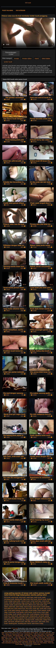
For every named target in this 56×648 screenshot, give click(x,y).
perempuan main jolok (35, 618)
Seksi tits (16, 640)
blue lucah (34, 599)
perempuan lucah (21, 618)
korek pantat (45, 607)
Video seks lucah (17, 632)
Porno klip (25, 637)
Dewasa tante (46, 640)
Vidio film (48, 632)
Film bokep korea (30, 640)
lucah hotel (11, 612)
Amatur (16, 58)
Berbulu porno (50, 638)
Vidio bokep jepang (27, 643)
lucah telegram (35, 614)
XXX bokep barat (49, 634)
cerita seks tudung (14, 603)
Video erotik (8, 638)
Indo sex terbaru (7, 635)
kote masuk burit (19, 608)
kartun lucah (37, 607)
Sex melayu (27, 635)
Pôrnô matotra (30, 638)
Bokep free (40, 637)
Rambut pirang (32, 637)
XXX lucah (28, 3)
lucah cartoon (41, 610)
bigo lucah (26, 599)
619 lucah (7, 597)
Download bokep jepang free (13, 643)
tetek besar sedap (37, 623)
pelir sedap (12, 618)
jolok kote (12, 607)
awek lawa (29, 597)
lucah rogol (45, 612)
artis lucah (22, 597)
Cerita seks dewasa (7, 640)
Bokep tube (22, 638)
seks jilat (27, 621)
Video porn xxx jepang (11, 641)
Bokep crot (8, 634)
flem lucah (36, 603)
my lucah (41, 616)
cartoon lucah (25, 601)
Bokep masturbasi (23, 641)
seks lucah (34, 621)
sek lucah (11, 621)
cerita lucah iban (36, 601)
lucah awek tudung (14, 610)
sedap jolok (38, 620)
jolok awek (40, 605)
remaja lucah (8, 620)
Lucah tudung (26, 632)
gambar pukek (8, 605)
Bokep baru (32, 641)
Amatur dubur (27, 58)
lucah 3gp (36, 608)
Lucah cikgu (17, 637)
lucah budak (33, 610)
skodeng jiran (12, 623)
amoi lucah (14, 597)
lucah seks (25, 614)
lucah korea (37, 612)
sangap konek (29, 620)
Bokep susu (36, 643)
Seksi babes (46, 58)
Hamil (37, 58)
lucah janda (20, 612)
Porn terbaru (43, 643)
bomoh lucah (42, 599)
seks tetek (42, 621)
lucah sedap (8, 614)
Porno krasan (40, 641)
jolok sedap (19, 607)
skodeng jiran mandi (24, 623)
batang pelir (18, 599)
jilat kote (25, 605)
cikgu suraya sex (26, 603)
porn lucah (46, 618)
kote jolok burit (9, 608)
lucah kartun (28, 612)
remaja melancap (18, 620)
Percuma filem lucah (18, 634)
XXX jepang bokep (18, 635)
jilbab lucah (32, 605)
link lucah (29, 608)
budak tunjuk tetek (14, 601)
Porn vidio (15, 638)
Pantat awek (36, 644)
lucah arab (43, 608)
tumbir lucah (8, 62)
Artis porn (22, 640)
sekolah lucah (19, 621)
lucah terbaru (44, 614)
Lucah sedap (18, 644)
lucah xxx (7, 616)
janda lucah (18, 605)
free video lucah (45, 603)
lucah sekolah (17, 614)
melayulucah (33, 616)
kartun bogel (28, 607)
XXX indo (11, 637)
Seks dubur (39, 640)
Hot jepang (35, 635)
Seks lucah (42, 632)
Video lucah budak (7, 632)
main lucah (14, 616)
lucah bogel (24, 610)
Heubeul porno (28, 634)
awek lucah (37, 597)
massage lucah (24, 616)
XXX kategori (20, 10)
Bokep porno (41, 635)
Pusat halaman (7, 10)
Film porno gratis (28, 644)
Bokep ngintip (34, 632)
